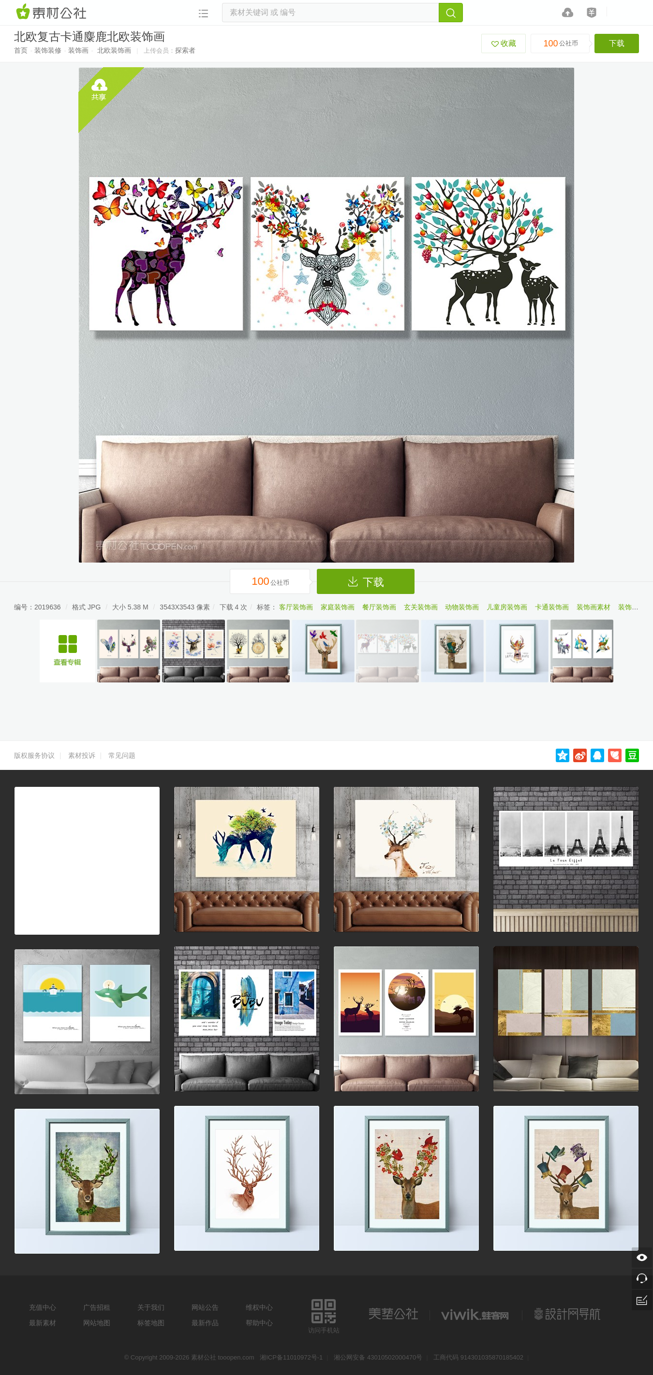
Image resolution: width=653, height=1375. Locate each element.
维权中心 (259, 1307)
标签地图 (150, 1323)
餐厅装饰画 (379, 607)
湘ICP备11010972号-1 (291, 1357)
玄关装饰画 (421, 607)
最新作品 (205, 1323)
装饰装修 (47, 50)
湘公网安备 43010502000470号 (378, 1357)
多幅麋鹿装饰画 (67, 651)
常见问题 (121, 755)
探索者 (185, 50)
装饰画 (78, 50)
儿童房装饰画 (507, 607)
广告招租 (96, 1307)
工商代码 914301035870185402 (478, 1357)
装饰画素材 (593, 607)
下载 (616, 43)
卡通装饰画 (552, 607)
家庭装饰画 (338, 607)
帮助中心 (259, 1323)
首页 (21, 50)
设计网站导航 (568, 1314)
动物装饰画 (462, 607)
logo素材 (476, 1314)
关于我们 (150, 1307)
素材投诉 (81, 755)
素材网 (52, 12)
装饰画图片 (635, 607)
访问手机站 (324, 1315)
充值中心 (42, 1307)
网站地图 (96, 1323)
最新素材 (42, 1323)
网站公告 (205, 1307)
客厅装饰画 (296, 607)
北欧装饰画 (114, 50)
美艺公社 (393, 1314)
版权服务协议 (34, 755)
